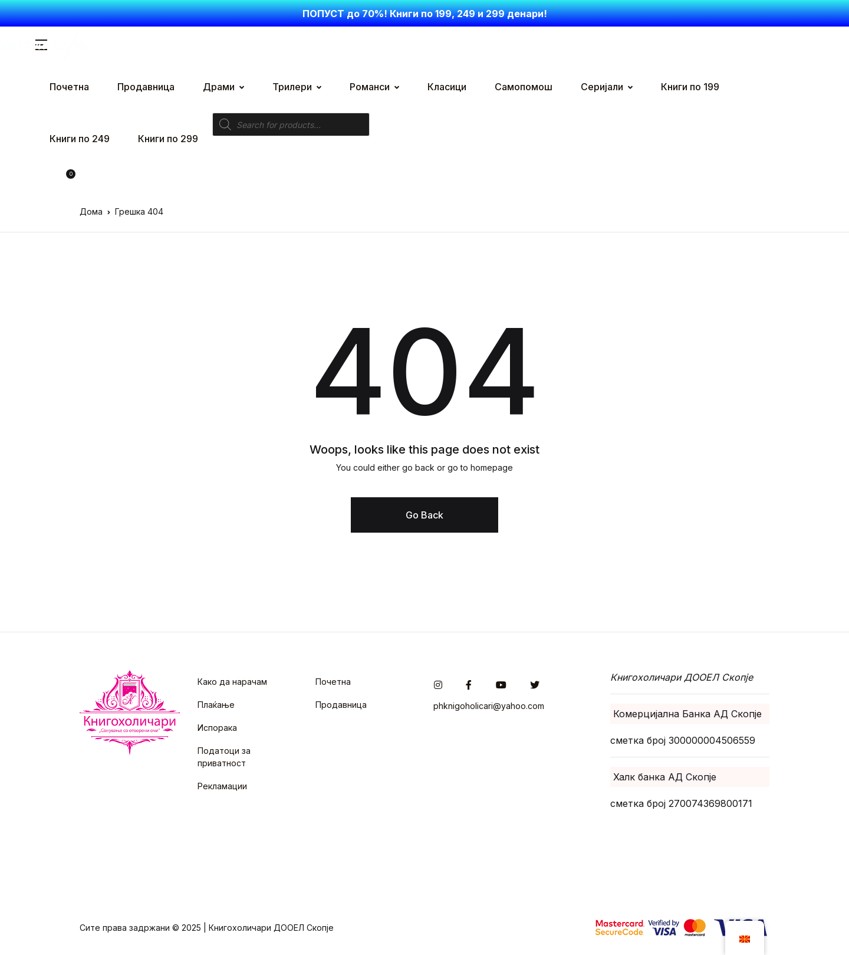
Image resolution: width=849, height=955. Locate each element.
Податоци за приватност (224, 757)
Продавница (341, 705)
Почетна (333, 682)
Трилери (292, 87)
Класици (446, 87)
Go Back (424, 515)
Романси (370, 87)
